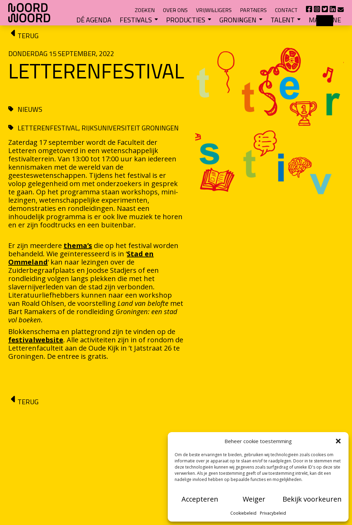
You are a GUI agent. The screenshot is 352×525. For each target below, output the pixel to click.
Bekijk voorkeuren (312, 499)
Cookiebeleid (243, 513)
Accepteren (200, 499)
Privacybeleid (273, 513)
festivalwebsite (35, 339)
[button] (338, 441)
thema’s (78, 245)
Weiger (254, 499)
